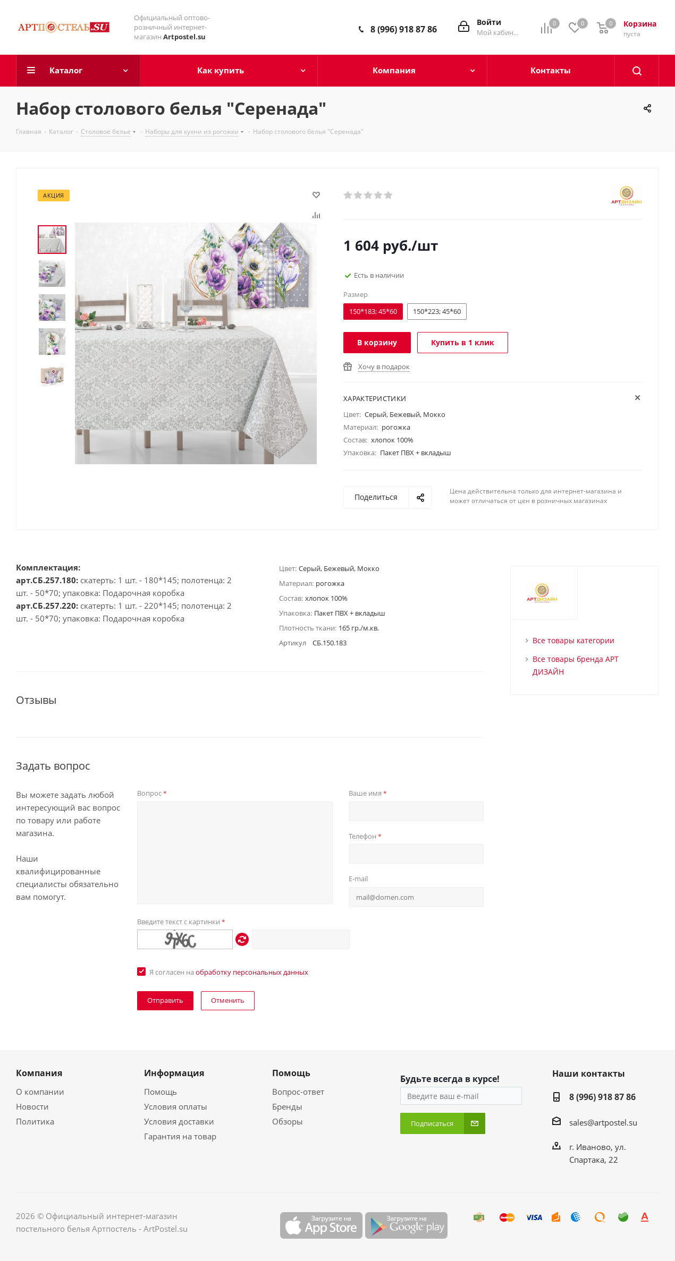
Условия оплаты (175, 1106)
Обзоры (287, 1121)
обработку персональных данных (252, 972)
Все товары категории (573, 640)
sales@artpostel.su (603, 1122)
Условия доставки (179, 1121)
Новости (32, 1106)
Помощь (160, 1091)
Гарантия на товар (180, 1136)
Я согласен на (228, 972)
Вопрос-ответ (298, 1091)
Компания (39, 1073)
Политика (35, 1121)
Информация (174, 1073)
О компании (40, 1091)
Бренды (287, 1106)
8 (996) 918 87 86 (403, 29)
